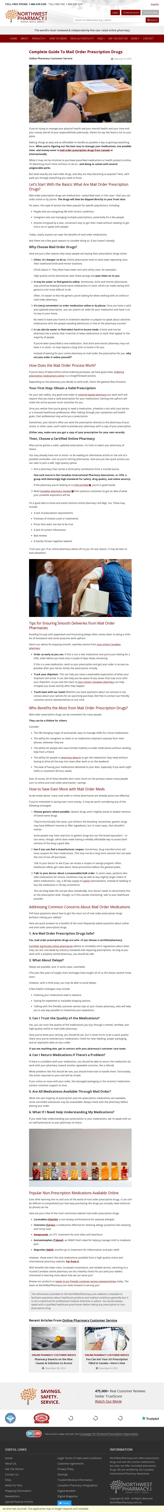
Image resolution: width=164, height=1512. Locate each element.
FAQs (100, 38)
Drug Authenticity (82, 38)
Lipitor (86, 880)
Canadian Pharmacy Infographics (75, 1483)
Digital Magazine (66, 1493)
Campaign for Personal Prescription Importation (108, 1433)
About (25, 38)
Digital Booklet (65, 1488)
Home (13, 38)
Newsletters (11, 1493)
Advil (50, 1249)
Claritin (52, 1219)
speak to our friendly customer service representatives (85, 1281)
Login (115, 12)
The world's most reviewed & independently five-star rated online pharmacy (82, 30)
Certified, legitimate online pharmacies (51, 946)
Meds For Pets (13, 1483)
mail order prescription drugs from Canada (85, 150)
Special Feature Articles (18, 1498)
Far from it (72, 1261)
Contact (148, 38)
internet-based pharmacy (92, 394)
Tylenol (58, 1240)
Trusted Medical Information (73, 1478)
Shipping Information (17, 1488)
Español (155, 4)
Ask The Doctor (13, 1468)
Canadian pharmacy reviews (55, 491)
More (134, 38)
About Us (10, 1463)
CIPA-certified (81, 485)
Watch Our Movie (108, 1401)
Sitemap (62, 1473)
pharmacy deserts (71, 757)
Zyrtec (50, 1225)
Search (152, 20)
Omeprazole (41, 1234)
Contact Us (11, 1473)
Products (38, 38)
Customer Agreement (69, 1463)
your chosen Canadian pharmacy (96, 682)
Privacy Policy (64, 1468)
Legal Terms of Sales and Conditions (77, 1457)
